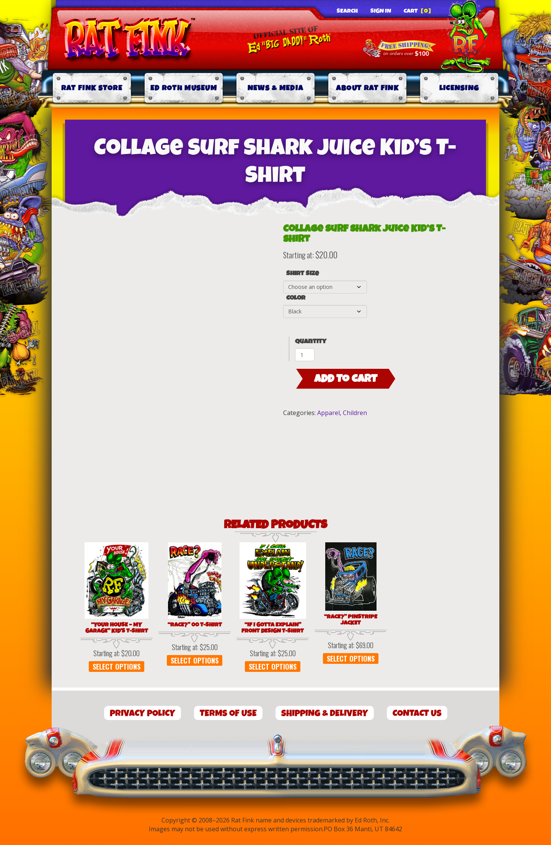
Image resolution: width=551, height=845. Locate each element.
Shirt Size (302, 273)
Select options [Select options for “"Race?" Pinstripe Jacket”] (351, 658)
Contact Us (417, 713)
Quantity (310, 341)
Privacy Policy (142, 713)
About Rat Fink (367, 88)
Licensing (459, 88)
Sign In (380, 11)
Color (295, 298)
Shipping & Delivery (324, 713)
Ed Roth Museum (183, 88)
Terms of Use (228, 713)
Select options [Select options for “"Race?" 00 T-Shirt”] (194, 660)
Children (355, 413)
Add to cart (345, 378)
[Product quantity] (305, 354)
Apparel (328, 413)
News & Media (276, 88)
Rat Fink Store (91, 88)
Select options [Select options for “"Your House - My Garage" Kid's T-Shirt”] (116, 666)
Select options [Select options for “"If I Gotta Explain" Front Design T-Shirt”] (273, 666)
